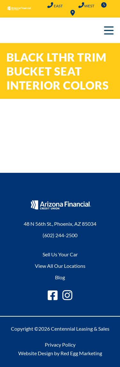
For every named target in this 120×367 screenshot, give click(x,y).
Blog (60, 277)
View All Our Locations (60, 266)
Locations (72, 13)
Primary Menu (109, 30)
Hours (104, 5)
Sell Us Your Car (60, 254)
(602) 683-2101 (81, 5)
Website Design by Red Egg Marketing (60, 353)
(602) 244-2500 (50, 5)
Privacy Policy (60, 344)
